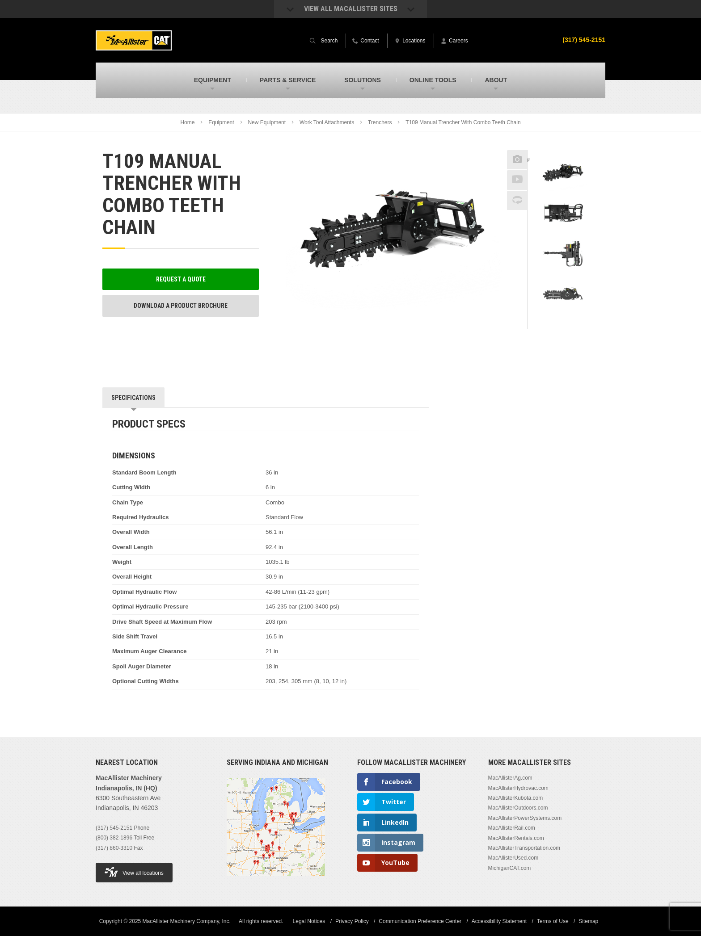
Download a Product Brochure (181, 305)
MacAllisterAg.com (510, 778)
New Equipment (267, 122)
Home (187, 122)
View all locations (134, 872)
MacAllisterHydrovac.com (518, 788)
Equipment (221, 122)
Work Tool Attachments (327, 122)
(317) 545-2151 (114, 828)
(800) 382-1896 (114, 838)
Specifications (133, 397)
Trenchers (380, 122)
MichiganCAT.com (509, 868)
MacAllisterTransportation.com (524, 848)
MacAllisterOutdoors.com (518, 808)
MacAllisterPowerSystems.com (525, 818)
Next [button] (574, 322)
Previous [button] (563, 147)
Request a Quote (181, 279)
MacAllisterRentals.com (516, 838)
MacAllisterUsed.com (513, 858)
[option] (563, 175)
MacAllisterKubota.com (515, 798)
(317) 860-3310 (114, 848)
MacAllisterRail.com (511, 828)
